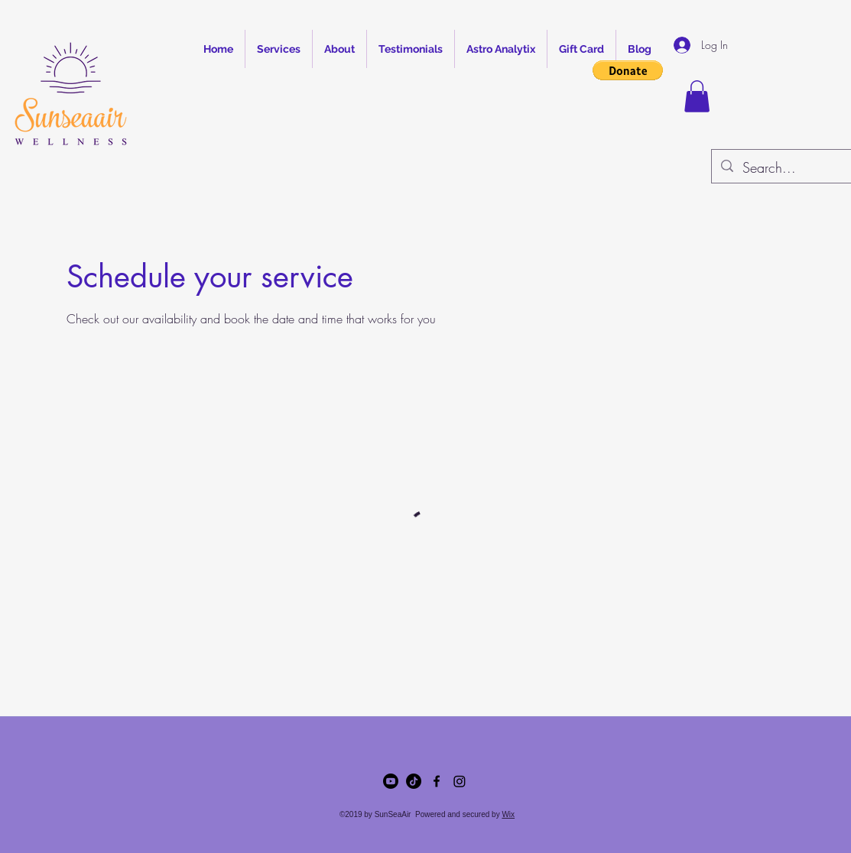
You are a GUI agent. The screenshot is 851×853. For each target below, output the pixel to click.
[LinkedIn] (459, 781)
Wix (508, 814)
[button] (628, 70)
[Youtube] (390, 781)
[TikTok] (413, 781)
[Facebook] (436, 781)
